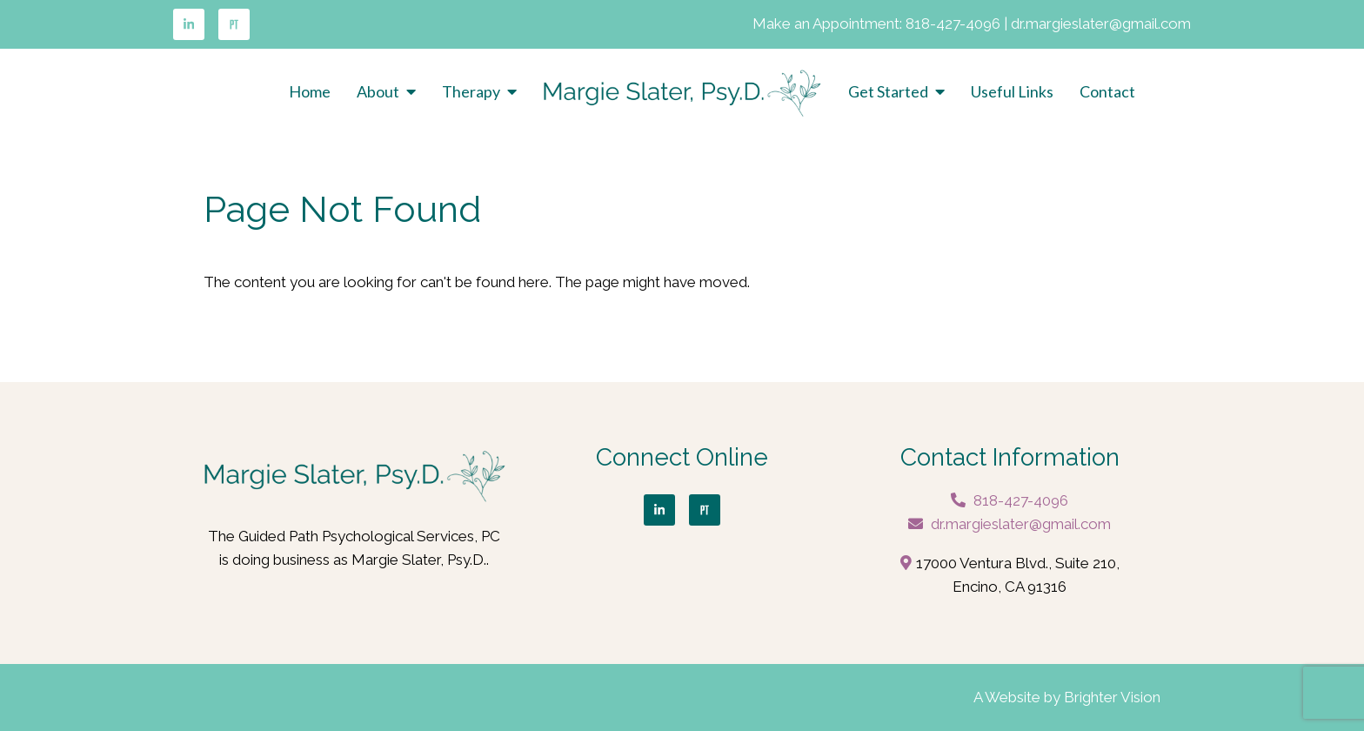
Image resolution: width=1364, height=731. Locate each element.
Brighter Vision (1112, 697)
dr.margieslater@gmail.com (1101, 23)
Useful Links (1012, 92)
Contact (1107, 92)
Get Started (888, 92)
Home (310, 92)
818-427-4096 (953, 23)
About (378, 92)
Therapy (471, 92)
